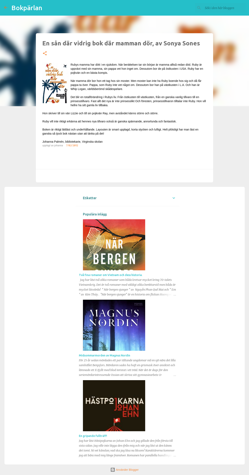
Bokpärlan (26, 7)
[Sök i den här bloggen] (224, 8)
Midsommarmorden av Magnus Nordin (104, 355)
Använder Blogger (124, 469)
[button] (44, 53)
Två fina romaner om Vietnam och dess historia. (110, 275)
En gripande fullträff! (93, 436)
